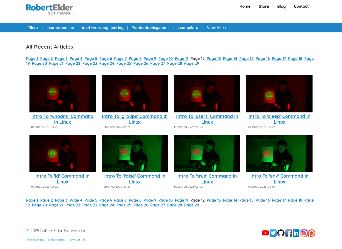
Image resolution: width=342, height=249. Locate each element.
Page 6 (105, 58)
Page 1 (32, 58)
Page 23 (89, 63)
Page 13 (214, 58)
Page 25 (123, 63)
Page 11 (181, 58)
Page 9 (149, 58)
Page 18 (295, 58)
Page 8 (135, 58)
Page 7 (120, 58)
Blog (281, 6)
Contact (301, 6)
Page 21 (56, 63)
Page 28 (174, 63)
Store (264, 6)
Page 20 (39, 63)
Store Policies (56, 240)
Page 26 (140, 63)
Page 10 (165, 58)
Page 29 (191, 63)
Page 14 (230, 58)
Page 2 (46, 58)
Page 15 (246, 58)
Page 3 (61, 58)
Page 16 (263, 58)
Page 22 (72, 63)
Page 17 (279, 58)
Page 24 (106, 63)
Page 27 (157, 63)
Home (245, 6)
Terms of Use (77, 240)
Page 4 (76, 58)
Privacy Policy (35, 240)
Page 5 (91, 58)
